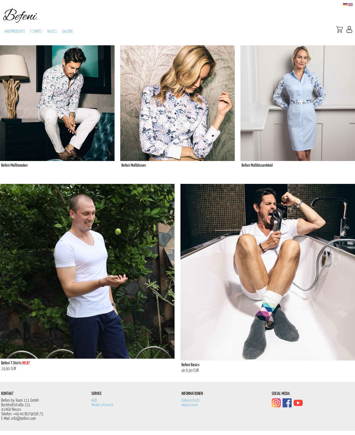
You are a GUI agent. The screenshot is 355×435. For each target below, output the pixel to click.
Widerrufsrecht (102, 405)
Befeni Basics (191, 365)
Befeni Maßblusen (133, 165)
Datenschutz (191, 400)
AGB (94, 400)
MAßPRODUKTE (15, 31)
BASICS (52, 31)
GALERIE (67, 31)
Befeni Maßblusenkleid (257, 165)
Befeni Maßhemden (14, 165)
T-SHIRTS (36, 31)
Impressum (190, 405)
